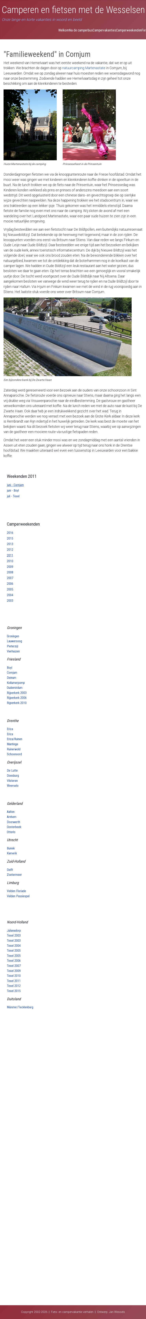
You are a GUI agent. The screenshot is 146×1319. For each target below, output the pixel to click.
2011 (10, 555)
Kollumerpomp (16, 683)
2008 (10, 572)
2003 (10, 600)
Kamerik (12, 853)
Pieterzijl (12, 646)
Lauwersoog (14, 641)
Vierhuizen (13, 651)
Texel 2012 (14, 986)
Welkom (63, 30)
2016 (10, 533)
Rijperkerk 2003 (17, 693)
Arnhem (11, 817)
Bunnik (11, 848)
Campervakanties (104, 30)
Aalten (11, 812)
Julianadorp (14, 930)
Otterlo (11, 832)
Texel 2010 (14, 976)
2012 (10, 550)
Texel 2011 (14, 981)
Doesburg (13, 775)
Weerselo (13, 786)
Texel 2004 (14, 946)
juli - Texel (13, 496)
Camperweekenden (129, 30)
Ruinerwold (13, 749)
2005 (10, 589)
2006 (10, 584)
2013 (10, 544)
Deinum (11, 678)
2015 (10, 538)
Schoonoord (14, 754)
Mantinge (12, 744)
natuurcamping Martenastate (83, 68)
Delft (10, 870)
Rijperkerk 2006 (17, 698)
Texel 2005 (14, 950)
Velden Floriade (16, 891)
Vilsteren (12, 781)
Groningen (13, 636)
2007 (10, 578)
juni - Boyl (13, 490)
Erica (10, 729)
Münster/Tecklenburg (20, 1007)
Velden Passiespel (18, 896)
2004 (10, 595)
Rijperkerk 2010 (17, 703)
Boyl (9, 668)
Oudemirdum (14, 688)
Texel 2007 (14, 966)
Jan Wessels (117, 1312)
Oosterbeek (14, 827)
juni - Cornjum (15, 485)
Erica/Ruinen (14, 739)
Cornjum (12, 672)
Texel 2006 (14, 961)
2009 (10, 567)
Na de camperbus (81, 30)
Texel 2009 (14, 971)
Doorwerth (13, 822)
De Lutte (12, 770)
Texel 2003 (14, 935)
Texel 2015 (14, 991)
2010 (10, 561)
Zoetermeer (14, 875)
